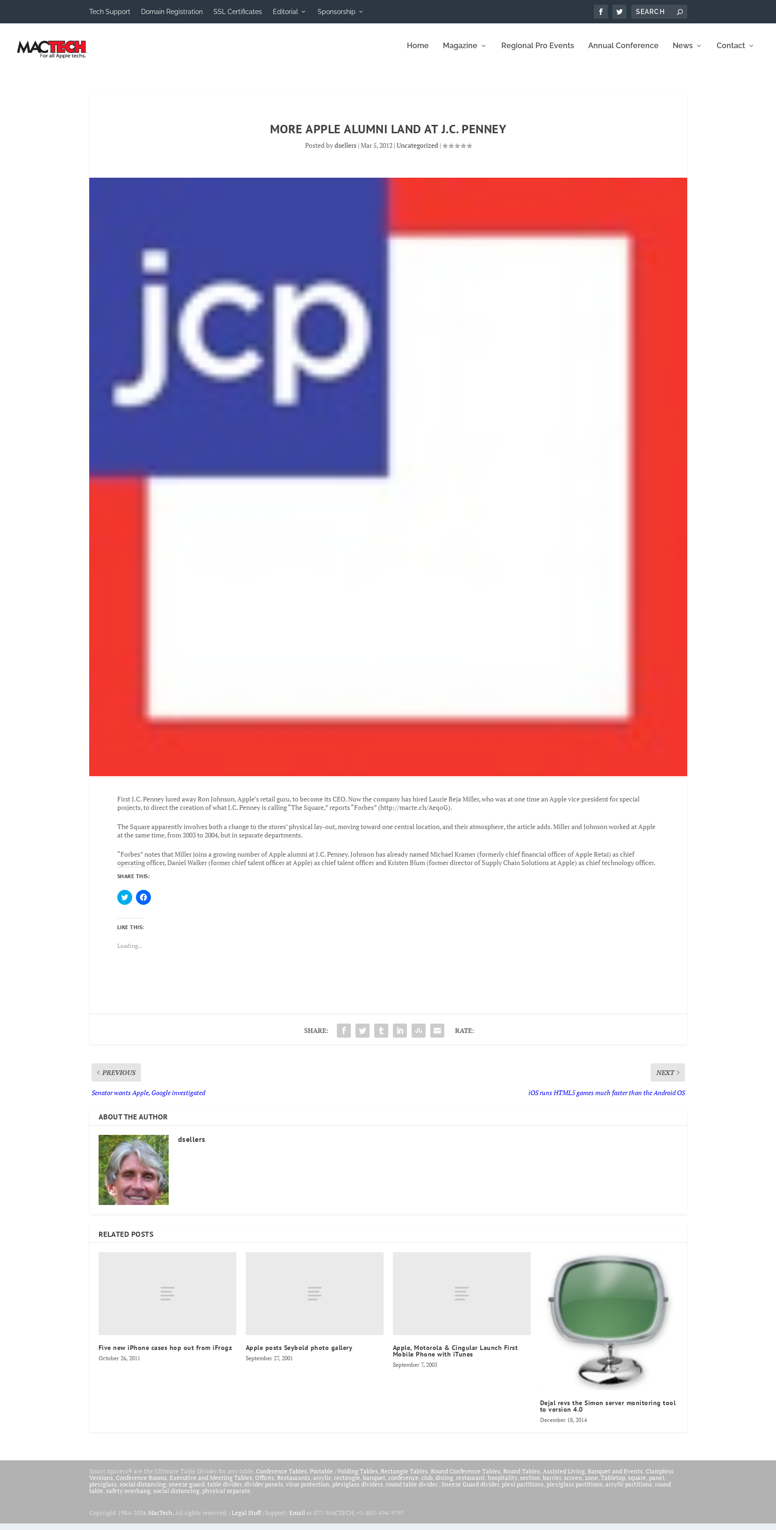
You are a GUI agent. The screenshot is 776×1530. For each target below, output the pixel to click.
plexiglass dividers (357, 1491)
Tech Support (109, 11)
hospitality (502, 1484)
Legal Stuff (246, 1519)
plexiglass (103, 1491)
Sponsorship (337, 11)
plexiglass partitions (575, 1491)
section (530, 1484)
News (683, 53)
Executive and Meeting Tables (211, 1484)
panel (656, 1484)
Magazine (460, 53)
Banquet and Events (615, 1477)
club (427, 1484)
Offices (264, 1484)
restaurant (470, 1484)
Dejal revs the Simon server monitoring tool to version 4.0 (608, 1412)
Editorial (285, 11)
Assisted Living (564, 1477)
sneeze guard (187, 1491)
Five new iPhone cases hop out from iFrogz (165, 1354)
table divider (224, 1491)
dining (444, 1484)
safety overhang (128, 1497)
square (637, 1484)
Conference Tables (281, 1477)
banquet (374, 1484)
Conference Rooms (141, 1484)
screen (573, 1484)
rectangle (347, 1484)
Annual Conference (623, 53)
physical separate (226, 1497)
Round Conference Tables (465, 1477)
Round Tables (521, 1477)
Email (297, 1519)
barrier (552, 1484)
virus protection (307, 1491)
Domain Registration (172, 11)
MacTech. (161, 1519)
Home (418, 53)
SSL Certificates (238, 11)
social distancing (143, 1491)
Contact (731, 53)
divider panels (263, 1491)
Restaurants (293, 1484)
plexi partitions (523, 1491)
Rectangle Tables (404, 1477)
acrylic (322, 1484)
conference (403, 1484)
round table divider (412, 1491)
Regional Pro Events (537, 53)
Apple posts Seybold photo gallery (299, 1354)
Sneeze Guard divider (470, 1491)
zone (591, 1484)
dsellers (345, 151)
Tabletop (613, 1484)
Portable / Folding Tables (344, 1477)
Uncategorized (417, 151)
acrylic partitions (628, 1491)
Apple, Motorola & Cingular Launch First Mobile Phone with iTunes (455, 1357)
